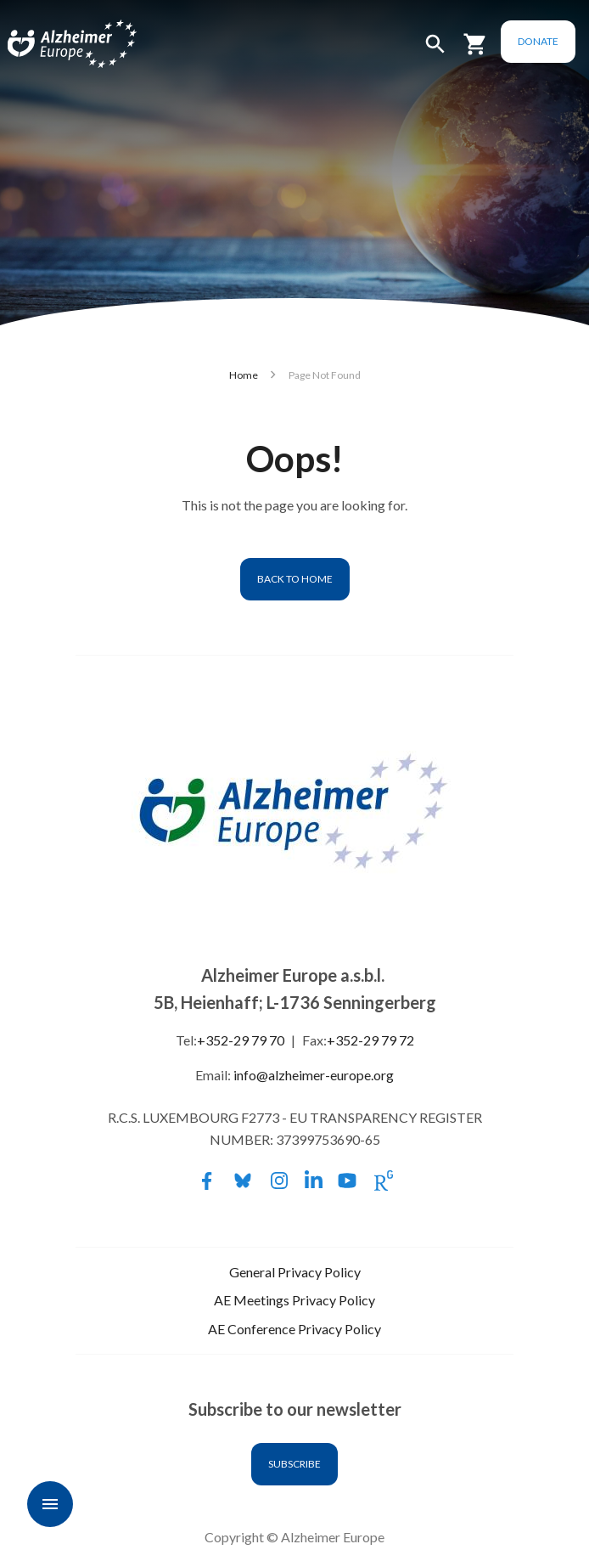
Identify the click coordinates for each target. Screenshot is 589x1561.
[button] (435, 51)
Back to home (295, 578)
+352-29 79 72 (370, 1040)
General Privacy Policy (295, 1272)
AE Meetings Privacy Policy (294, 1300)
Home (243, 375)
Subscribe (294, 1463)
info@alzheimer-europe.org (313, 1075)
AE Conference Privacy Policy (294, 1329)
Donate (538, 41)
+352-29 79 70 (240, 1040)
